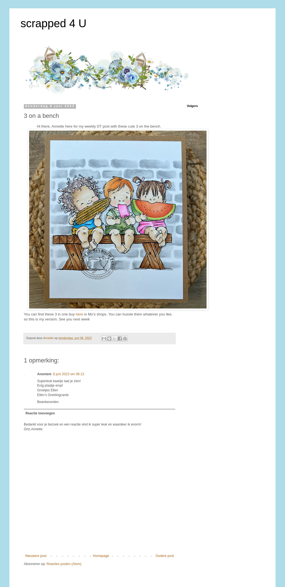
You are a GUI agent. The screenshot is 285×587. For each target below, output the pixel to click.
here (79, 314)
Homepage (101, 556)
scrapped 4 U (53, 23)
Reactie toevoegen (40, 413)
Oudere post (165, 556)
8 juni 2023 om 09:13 (68, 374)
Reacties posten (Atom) (64, 564)
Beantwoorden (47, 402)
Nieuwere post (36, 556)
